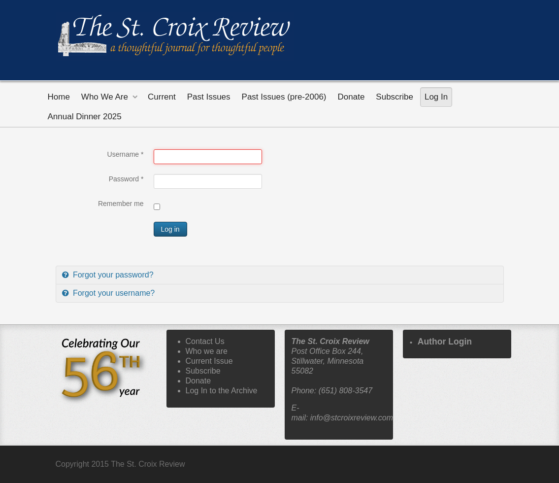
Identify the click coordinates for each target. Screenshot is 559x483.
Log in (170, 229)
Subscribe (394, 97)
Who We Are (104, 97)
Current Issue (209, 361)
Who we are (207, 351)
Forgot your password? (112, 275)
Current (162, 97)
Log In (436, 97)
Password (126, 179)
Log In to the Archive (222, 390)
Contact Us (205, 341)
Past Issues (208, 97)
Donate (351, 97)
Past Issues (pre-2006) (284, 97)
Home (59, 97)
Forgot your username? (113, 293)
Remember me (121, 203)
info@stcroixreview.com (351, 418)
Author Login (445, 341)
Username (125, 154)
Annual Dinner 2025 (85, 116)
